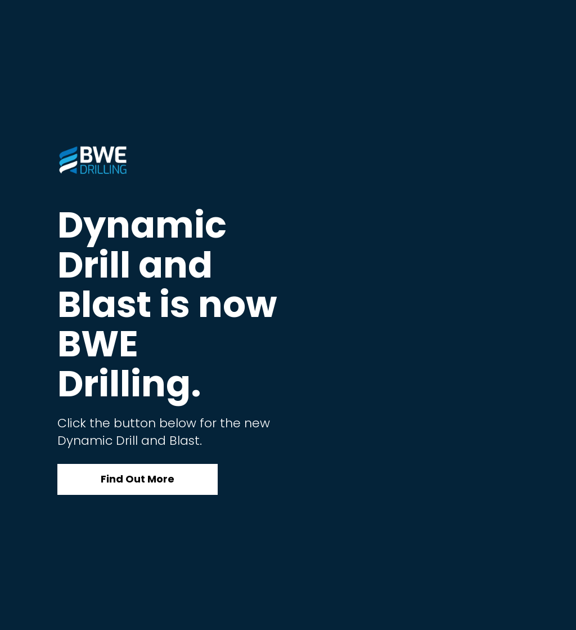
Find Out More (137, 479)
